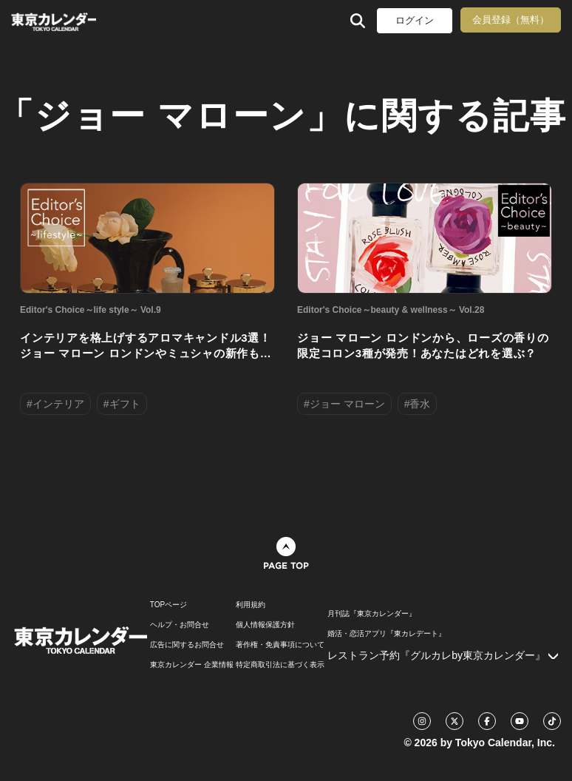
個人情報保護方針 (265, 625)
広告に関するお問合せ (187, 645)
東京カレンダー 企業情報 (192, 665)
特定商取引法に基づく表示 (280, 665)
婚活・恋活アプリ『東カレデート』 (386, 634)
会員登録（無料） (510, 19)
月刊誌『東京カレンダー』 (371, 614)
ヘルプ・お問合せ (179, 625)
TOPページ (168, 605)
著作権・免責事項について (280, 645)
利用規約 (250, 605)
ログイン (414, 20)
